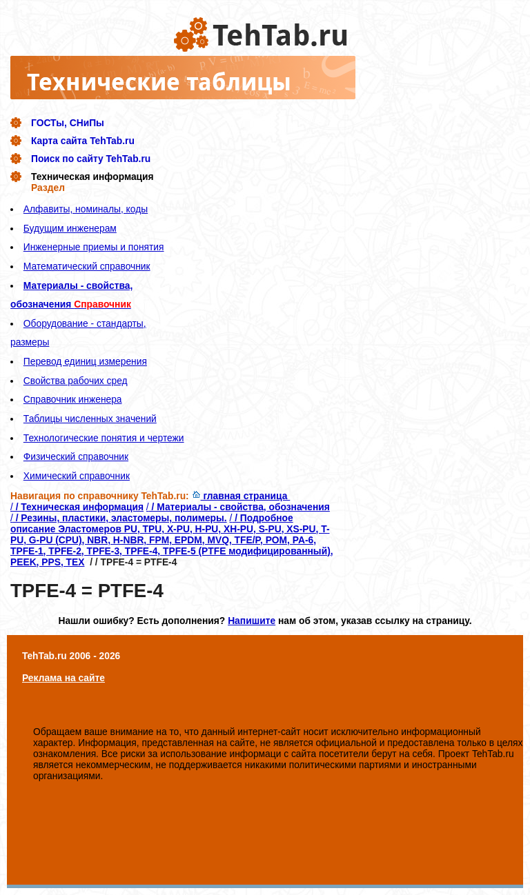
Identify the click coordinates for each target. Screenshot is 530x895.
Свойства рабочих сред (75, 380)
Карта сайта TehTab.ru (83, 140)
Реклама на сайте (63, 677)
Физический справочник (75, 456)
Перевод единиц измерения (85, 361)
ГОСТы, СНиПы (67, 122)
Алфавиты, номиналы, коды (85, 208)
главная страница (241, 495)
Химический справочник (76, 475)
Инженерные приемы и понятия (93, 246)
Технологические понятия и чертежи (103, 437)
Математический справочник (86, 266)
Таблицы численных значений (90, 418)
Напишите (251, 620)
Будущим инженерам (70, 228)
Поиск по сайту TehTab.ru (90, 158)
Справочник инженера (72, 399)
